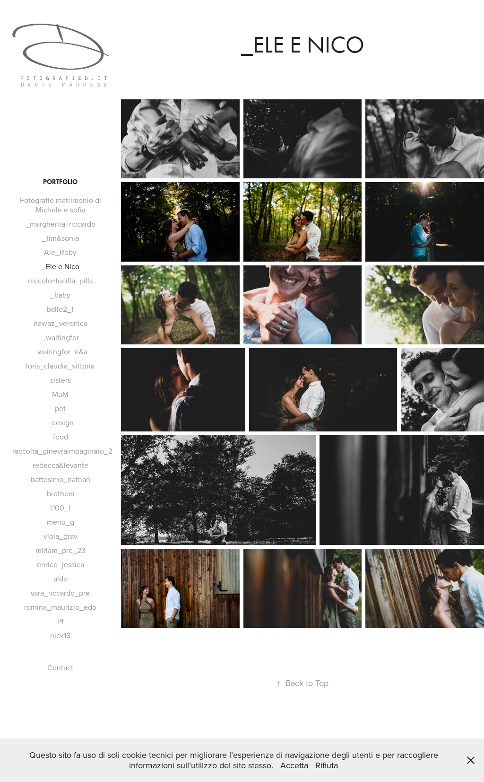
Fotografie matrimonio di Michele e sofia (60, 205)
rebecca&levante (60, 465)
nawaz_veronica (60, 323)
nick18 (60, 635)
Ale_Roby (60, 252)
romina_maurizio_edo (60, 607)
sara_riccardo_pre (60, 593)
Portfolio (60, 182)
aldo (60, 578)
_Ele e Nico (60, 266)
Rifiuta (326, 765)
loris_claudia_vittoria (60, 365)
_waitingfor (60, 337)
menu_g (60, 522)
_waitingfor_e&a (60, 351)
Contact (60, 667)
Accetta (294, 765)
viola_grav (60, 536)
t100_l (60, 507)
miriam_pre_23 (60, 550)
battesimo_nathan (60, 479)
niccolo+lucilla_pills (60, 280)
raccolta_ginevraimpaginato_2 (62, 451)
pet (60, 408)
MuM (60, 394)
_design (60, 422)
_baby (60, 295)
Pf (60, 621)
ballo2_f (60, 309)
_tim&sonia (60, 238)
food (60, 436)
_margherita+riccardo (60, 224)
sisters (60, 380)
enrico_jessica (60, 564)
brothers (60, 493)
